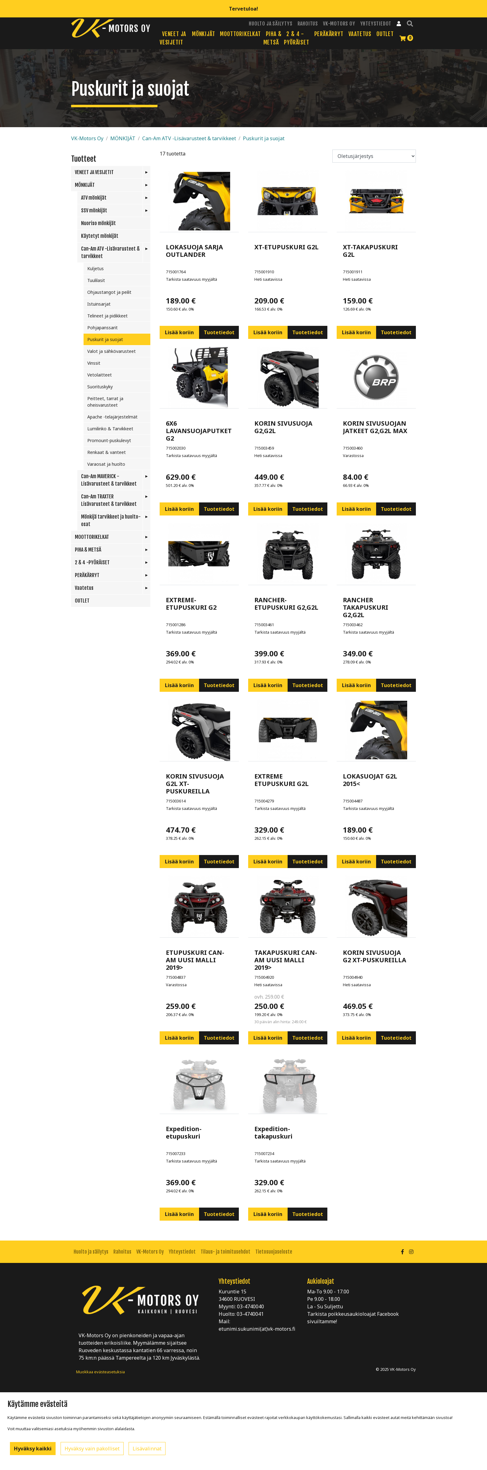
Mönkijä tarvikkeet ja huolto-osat (111, 520)
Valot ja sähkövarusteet (111, 351)
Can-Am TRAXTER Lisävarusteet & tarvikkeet (109, 500)
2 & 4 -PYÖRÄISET (92, 562)
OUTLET (385, 33)
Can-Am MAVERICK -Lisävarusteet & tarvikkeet (109, 480)
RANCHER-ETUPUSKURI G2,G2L (286, 604)
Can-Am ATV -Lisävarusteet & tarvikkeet (189, 138)
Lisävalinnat (147, 1448)
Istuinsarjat (99, 304)
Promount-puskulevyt (109, 440)
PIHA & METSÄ (88, 550)
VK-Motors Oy (339, 24)
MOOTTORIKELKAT (240, 33)
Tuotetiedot (219, 332)
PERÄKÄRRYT (329, 33)
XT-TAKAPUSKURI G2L (370, 251)
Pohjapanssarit (102, 328)
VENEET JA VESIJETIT (94, 172)
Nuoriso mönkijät (98, 223)
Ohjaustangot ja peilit (109, 292)
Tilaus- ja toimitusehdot (225, 1252)
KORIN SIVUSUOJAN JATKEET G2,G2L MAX (375, 427)
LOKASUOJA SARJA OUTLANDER (194, 251)
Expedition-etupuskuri (184, 1132)
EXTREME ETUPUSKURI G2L (281, 780)
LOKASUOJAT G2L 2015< (370, 780)
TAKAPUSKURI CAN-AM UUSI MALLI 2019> (285, 960)
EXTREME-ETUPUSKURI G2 (191, 604)
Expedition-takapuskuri (273, 1132)
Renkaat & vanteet (106, 452)
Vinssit (93, 363)
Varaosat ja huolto (106, 464)
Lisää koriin (179, 332)
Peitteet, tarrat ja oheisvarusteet (105, 401)
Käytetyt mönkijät (99, 236)
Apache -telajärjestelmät (112, 417)
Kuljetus (95, 268)
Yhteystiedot (376, 24)
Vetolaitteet (99, 375)
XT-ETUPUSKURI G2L (286, 247)
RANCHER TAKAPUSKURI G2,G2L (365, 607)
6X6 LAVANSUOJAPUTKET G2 (199, 430)
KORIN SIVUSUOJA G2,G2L (283, 427)
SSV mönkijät (94, 210)
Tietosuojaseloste (273, 1252)
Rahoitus (308, 24)
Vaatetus (359, 33)
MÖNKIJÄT (203, 33)
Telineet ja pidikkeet (107, 316)
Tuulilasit (96, 280)
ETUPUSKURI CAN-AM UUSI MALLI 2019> (195, 960)
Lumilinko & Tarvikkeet (110, 429)
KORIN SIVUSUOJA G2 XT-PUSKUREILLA (374, 956)
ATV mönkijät (94, 198)
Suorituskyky (100, 387)
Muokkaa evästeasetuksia (100, 1372)
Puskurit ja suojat (263, 138)
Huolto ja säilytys (270, 24)
